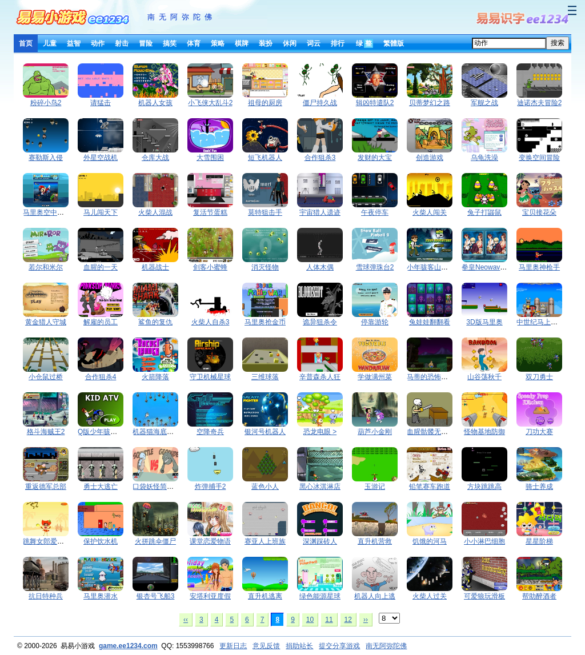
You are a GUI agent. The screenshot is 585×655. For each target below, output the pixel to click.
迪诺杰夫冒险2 (539, 103)
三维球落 (265, 377)
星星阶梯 (539, 541)
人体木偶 (320, 267)
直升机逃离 (265, 596)
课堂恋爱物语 (210, 541)
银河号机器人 (265, 432)
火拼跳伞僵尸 (155, 541)
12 (348, 620)
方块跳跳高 (484, 487)
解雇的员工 (100, 322)
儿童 (50, 43)
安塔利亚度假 (210, 596)
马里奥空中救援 (47, 212)
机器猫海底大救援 (160, 432)
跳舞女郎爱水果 (47, 541)
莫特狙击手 (265, 212)
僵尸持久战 (320, 103)
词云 (313, 43)
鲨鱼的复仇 (155, 322)
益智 (74, 43)
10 (310, 620)
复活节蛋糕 (210, 212)
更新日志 (233, 646)
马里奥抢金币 (265, 322)
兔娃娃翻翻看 (429, 322)
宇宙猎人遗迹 (319, 212)
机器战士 (155, 267)
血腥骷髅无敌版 (431, 432)
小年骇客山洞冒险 (434, 267)
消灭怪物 (265, 267)
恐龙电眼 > (319, 432)
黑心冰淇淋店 (319, 487)
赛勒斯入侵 (46, 158)
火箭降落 (155, 377)
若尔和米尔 (46, 267)
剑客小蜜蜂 (210, 267)
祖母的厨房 (265, 103)
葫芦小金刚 (375, 432)
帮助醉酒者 (539, 596)
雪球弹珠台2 (375, 267)
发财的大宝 (375, 158)
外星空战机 (100, 158)
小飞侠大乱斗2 (210, 103)
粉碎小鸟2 (46, 103)
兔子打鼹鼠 (484, 212)
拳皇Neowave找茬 (490, 267)
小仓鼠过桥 (46, 377)
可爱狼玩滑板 (484, 596)
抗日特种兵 (46, 596)
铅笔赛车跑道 (429, 487)
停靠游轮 (374, 322)
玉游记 (374, 487)
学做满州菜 (375, 377)
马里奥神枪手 (539, 267)
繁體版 (393, 43)
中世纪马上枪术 (540, 322)
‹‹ (185, 620)
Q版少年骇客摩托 (104, 432)
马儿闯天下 (100, 212)
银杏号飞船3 (156, 596)
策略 (218, 43)
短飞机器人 (265, 158)
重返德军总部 (45, 487)
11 (328, 620)
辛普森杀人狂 (319, 377)
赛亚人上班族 (265, 541)
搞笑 (170, 43)
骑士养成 (539, 487)
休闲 (289, 43)
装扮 (266, 43)
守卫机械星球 (210, 377)
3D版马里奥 (484, 322)
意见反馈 (266, 646)
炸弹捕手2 (210, 487)
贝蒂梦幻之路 (429, 103)
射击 (122, 43)
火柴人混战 (155, 212)
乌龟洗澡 (484, 158)
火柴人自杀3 (210, 322)
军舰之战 (484, 103)
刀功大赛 (539, 432)
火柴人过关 (429, 596)
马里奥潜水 (100, 596)
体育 (194, 43)
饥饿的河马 (429, 541)
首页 (26, 43)
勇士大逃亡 (100, 487)
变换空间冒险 (539, 158)
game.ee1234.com (128, 646)
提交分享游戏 (339, 646)
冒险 (146, 43)
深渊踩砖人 (320, 541)
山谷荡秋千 (484, 377)
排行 (337, 43)
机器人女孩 (155, 103)
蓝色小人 (265, 487)
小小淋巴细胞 (484, 541)
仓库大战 (155, 158)
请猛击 (100, 103)
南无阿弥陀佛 (181, 17)
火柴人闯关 (429, 212)
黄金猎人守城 (45, 322)
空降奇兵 (210, 432)
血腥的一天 (100, 267)
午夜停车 (374, 212)
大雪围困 (210, 158)
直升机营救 (375, 541)
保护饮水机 (100, 541)
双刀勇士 (539, 377)
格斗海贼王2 (46, 432)
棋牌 (242, 43)
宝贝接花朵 (539, 212)
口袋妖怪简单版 (157, 487)
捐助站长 (299, 646)
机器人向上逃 (374, 596)
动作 (98, 43)
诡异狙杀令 (320, 322)
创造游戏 (429, 158)
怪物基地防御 (484, 432)
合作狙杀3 (320, 158)
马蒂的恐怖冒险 (431, 377)
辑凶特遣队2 (375, 103)
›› (365, 620)
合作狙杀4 (101, 377)
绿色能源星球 (319, 596)
